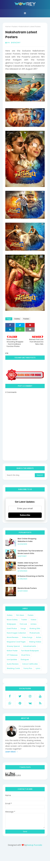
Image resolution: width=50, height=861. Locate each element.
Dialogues (25, 659)
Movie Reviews (12, 637)
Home (7, 26)
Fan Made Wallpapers (30, 650)
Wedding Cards (13, 668)
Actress (34, 624)
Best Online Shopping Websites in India (27, 540)
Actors (38, 637)
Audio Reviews (13, 664)
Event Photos (12, 628)
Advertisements (29, 646)
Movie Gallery (12, 619)
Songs (23, 628)
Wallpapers (11, 624)
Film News (20, 615)
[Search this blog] (20, 475)
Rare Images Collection (16, 633)
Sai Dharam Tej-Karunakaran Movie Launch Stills (30, 552)
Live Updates (12, 659)
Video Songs (27, 637)
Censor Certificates (30, 664)
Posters (14, 26)
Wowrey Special (13, 646)
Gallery (17, 319)
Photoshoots (35, 633)
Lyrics (38, 668)
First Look (23, 624)
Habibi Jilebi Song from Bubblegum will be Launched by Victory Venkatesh (30, 565)
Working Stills (34, 628)
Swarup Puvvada (34, 845)
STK (8, 42)
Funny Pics (28, 668)
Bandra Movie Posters (27, 588)
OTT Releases (12, 655)
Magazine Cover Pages (16, 642)
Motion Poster (12, 650)
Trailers (24, 619)
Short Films (25, 655)
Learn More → (11, 751)
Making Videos (35, 642)
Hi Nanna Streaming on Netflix (31, 576)
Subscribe (25, 515)
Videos (33, 619)
